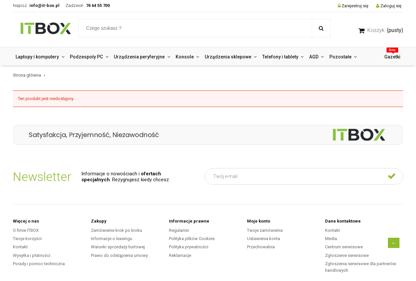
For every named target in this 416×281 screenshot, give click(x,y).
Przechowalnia (261, 246)
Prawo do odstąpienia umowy (119, 255)
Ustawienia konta (263, 238)
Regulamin (179, 230)
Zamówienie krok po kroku (116, 230)
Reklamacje (180, 255)
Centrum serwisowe (344, 246)
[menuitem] (40, 57)
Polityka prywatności (188, 246)
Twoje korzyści (27, 238)
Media (331, 238)
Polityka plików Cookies (192, 238)
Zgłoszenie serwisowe (347, 255)
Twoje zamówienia (265, 230)
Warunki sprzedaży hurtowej (118, 246)
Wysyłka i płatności (31, 255)
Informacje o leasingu (111, 238)
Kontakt (20, 246)
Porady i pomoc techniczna (39, 263)
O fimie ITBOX (26, 230)
